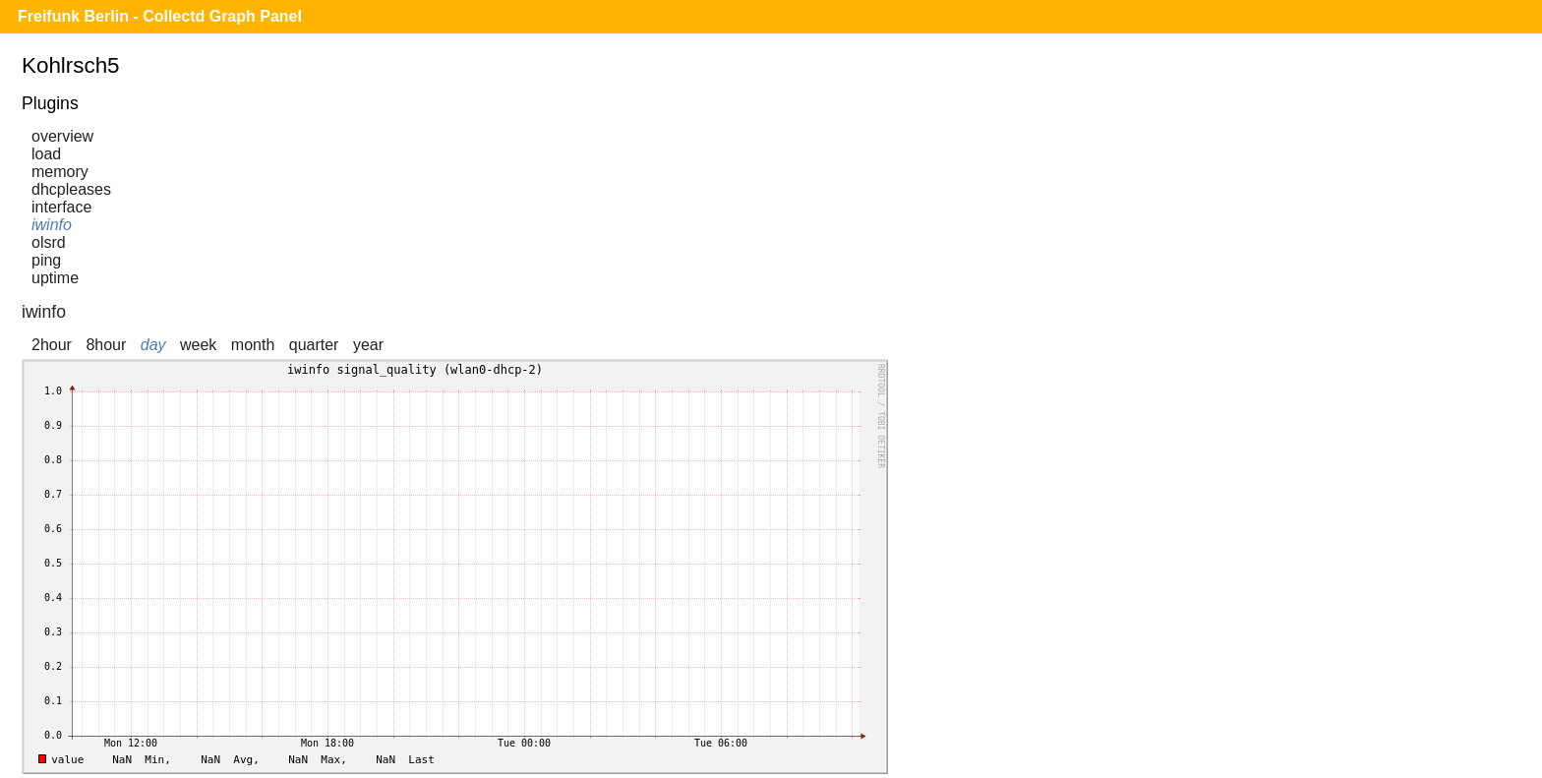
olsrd (48, 242)
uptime (55, 277)
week (198, 344)
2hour (51, 344)
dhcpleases (71, 189)
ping (46, 260)
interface (61, 207)
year (368, 344)
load (46, 154)
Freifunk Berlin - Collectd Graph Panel (160, 16)
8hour (106, 344)
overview (62, 136)
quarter (314, 344)
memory (60, 171)
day (153, 344)
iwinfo (51, 224)
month (252, 344)
